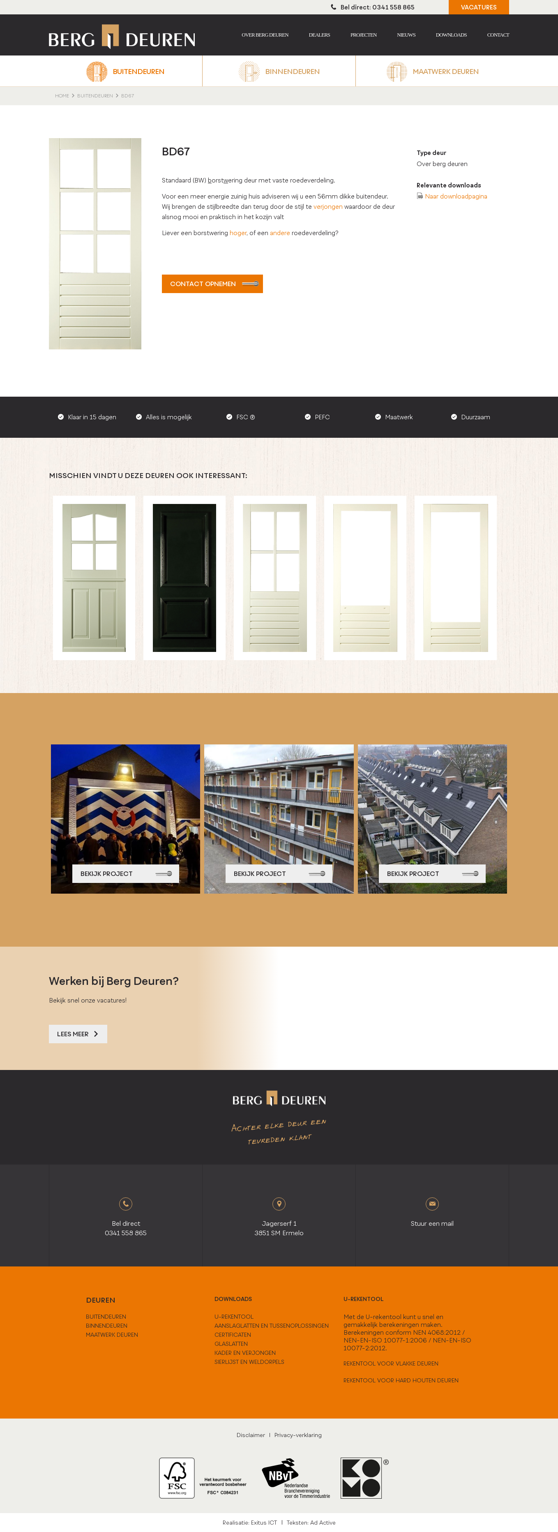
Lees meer (78, 1034)
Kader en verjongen (245, 1352)
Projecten (363, 35)
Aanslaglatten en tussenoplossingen (271, 1325)
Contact (498, 35)
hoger (238, 233)
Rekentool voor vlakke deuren (391, 1363)
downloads (233, 1299)
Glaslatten (231, 1343)
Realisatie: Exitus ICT (250, 1522)
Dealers (319, 35)
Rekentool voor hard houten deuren (401, 1380)
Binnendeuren (292, 71)
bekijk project (126, 873)
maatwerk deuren (112, 1334)
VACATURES (479, 7)
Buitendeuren (138, 71)
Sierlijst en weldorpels (249, 1362)
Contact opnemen (214, 284)
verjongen (328, 206)
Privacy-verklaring (298, 1435)
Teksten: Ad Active (311, 1522)
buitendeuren (106, 1316)
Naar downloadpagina (456, 196)
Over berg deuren (265, 35)
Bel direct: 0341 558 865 (373, 7)
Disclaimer (251, 1435)
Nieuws (406, 35)
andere (281, 233)
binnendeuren (106, 1325)
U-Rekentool (234, 1316)
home (62, 96)
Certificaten (232, 1334)
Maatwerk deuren (446, 71)
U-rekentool (364, 1299)
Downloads (451, 35)
